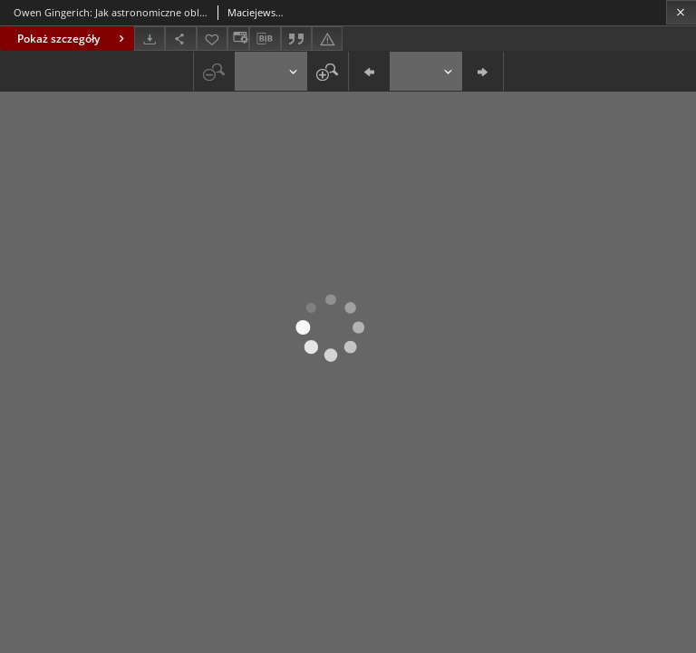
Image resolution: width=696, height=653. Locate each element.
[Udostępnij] (180, 38)
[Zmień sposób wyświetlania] (238, 38)
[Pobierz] (149, 38)
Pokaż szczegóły (73, 38)
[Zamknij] (681, 12)
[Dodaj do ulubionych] (212, 38)
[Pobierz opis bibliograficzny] (264, 39)
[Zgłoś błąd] (327, 38)
